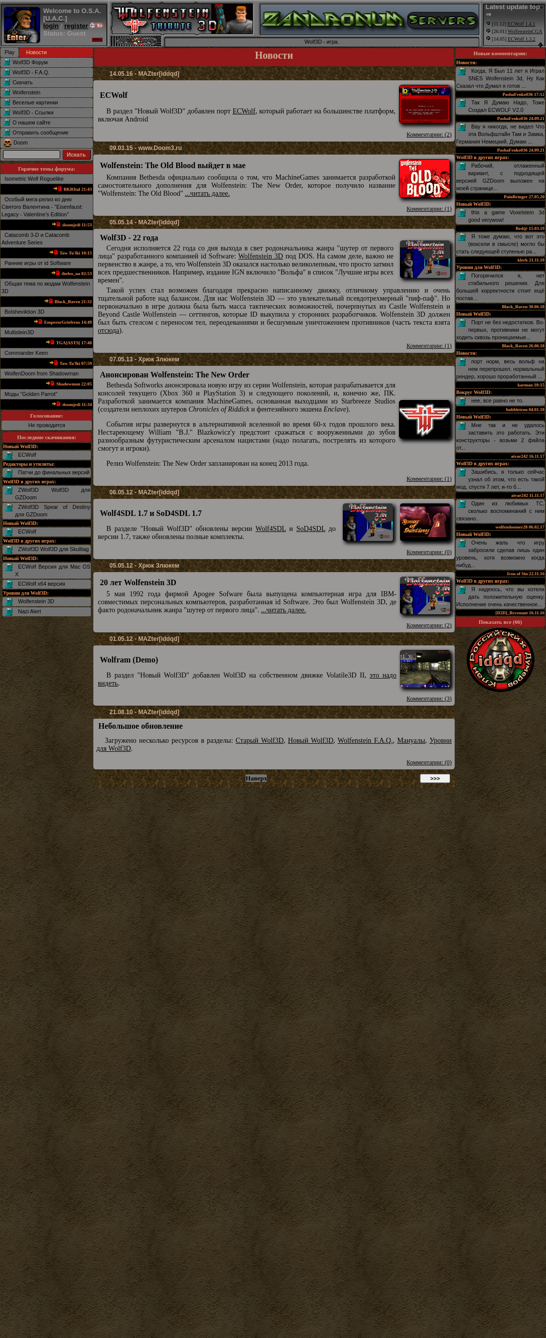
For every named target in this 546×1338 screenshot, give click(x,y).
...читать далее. (207, 193)
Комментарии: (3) (429, 698)
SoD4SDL (310, 528)
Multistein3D (19, 332)
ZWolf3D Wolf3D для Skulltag (53, 549)
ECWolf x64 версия (41, 584)
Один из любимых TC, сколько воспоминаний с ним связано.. (500, 510)
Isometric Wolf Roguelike (34, 179)
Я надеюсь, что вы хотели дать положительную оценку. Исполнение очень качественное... (500, 596)
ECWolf (27, 455)
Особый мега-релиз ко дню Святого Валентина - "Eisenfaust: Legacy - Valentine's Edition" (42, 206)
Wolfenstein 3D (36, 601)
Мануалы (411, 740)
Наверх (256, 778)
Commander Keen (26, 353)
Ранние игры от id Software (38, 263)
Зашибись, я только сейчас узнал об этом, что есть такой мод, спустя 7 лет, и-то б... (500, 479)
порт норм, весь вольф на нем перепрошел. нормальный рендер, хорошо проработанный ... (500, 368)
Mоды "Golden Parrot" (31, 394)
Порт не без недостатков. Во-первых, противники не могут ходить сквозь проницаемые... (500, 329)
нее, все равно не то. (497, 400)
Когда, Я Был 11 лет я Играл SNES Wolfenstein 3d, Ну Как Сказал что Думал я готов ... (500, 78)
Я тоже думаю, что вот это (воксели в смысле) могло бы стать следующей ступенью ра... (500, 243)
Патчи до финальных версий (54, 472)
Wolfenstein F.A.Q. (365, 740)
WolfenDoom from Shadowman (42, 373)
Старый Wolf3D (260, 740)
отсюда (108, 330)
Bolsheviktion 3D (24, 312)
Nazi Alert (29, 611)
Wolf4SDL (270, 528)
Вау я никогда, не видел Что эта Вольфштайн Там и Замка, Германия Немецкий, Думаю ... (500, 134)
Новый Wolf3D (311, 740)
